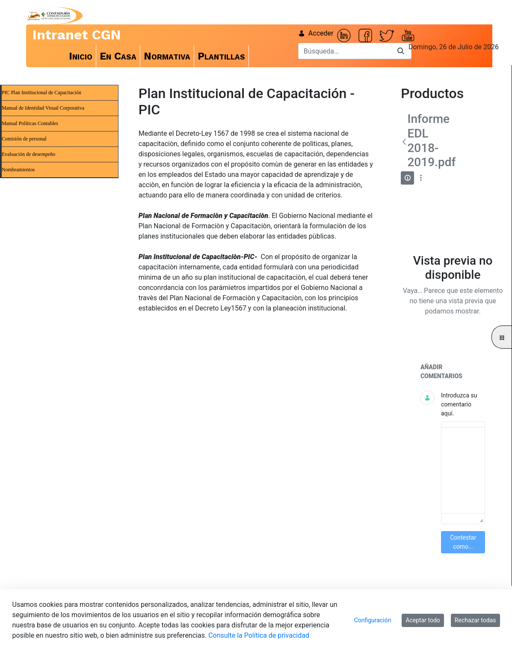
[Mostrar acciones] (420, 178)
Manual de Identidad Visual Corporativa (43, 108)
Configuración (372, 620)
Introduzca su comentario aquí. (459, 404)
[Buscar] (344, 51)
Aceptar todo (422, 620)
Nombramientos (18, 170)
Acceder (316, 33)
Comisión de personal (24, 139)
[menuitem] (80, 56)
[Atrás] (404, 142)
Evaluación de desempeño (28, 154)
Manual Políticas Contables (30, 123)
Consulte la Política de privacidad (258, 635)
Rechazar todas (475, 620)
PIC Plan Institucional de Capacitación (41, 93)
